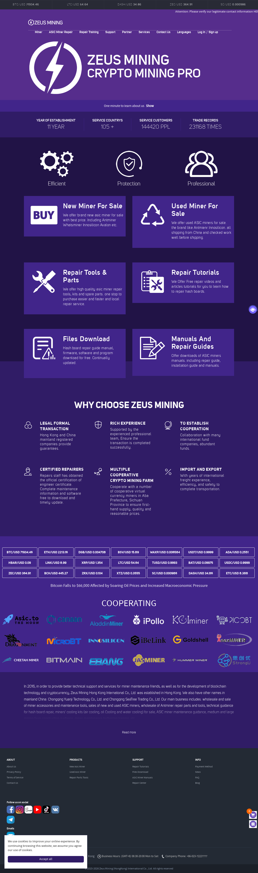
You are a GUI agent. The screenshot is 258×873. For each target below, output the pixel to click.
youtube (37, 809)
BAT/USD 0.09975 (200, 563)
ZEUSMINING (45, 22)
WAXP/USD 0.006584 (165, 552)
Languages (184, 32)
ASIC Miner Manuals (142, 777)
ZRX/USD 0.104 (92, 573)
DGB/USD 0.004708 (92, 552)
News (198, 772)
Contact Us (163, 32)
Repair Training (89, 32)
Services (144, 32)
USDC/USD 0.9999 (237, 563)
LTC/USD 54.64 (128, 563)
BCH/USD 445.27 (56, 573)
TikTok (46, 809)
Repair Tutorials (140, 766)
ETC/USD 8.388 (237, 573)
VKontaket (55, 809)
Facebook (11, 809)
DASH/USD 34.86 (201, 573)
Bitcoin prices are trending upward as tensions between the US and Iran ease (129, 580)
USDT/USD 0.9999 (200, 552)
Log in (201, 32)
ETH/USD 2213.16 (56, 552)
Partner (127, 32)
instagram (19, 809)
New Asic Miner (77, 766)
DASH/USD (129, 4)
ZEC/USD (181, 4)
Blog (197, 783)
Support (110, 32)
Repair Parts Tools (79, 777)
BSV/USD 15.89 (128, 552)
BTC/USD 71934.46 (20, 552)
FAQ (197, 777)
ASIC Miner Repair (61, 32)
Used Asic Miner (78, 772)
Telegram (11, 820)
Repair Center (139, 783)
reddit (28, 809)
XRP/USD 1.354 (92, 563)
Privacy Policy (14, 772)
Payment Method (204, 766)
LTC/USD (77, 4)
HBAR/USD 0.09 (19, 563)
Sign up (213, 32)
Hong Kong (88, 856)
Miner (38, 32)
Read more (129, 732)
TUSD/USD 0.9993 (164, 563)
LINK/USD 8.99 (55, 563)
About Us (11, 766)
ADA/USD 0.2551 (237, 552)
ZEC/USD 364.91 (19, 573)
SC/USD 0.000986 (164, 573)
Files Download (140, 772)
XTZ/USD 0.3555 (128, 573)
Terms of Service (15, 777)
